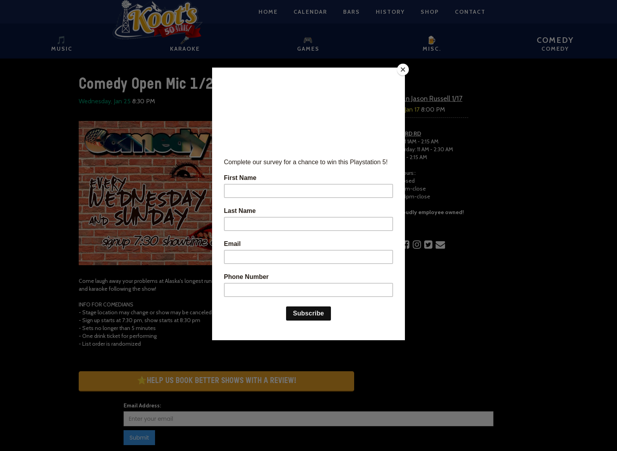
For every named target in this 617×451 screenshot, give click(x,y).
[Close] (403, 69)
